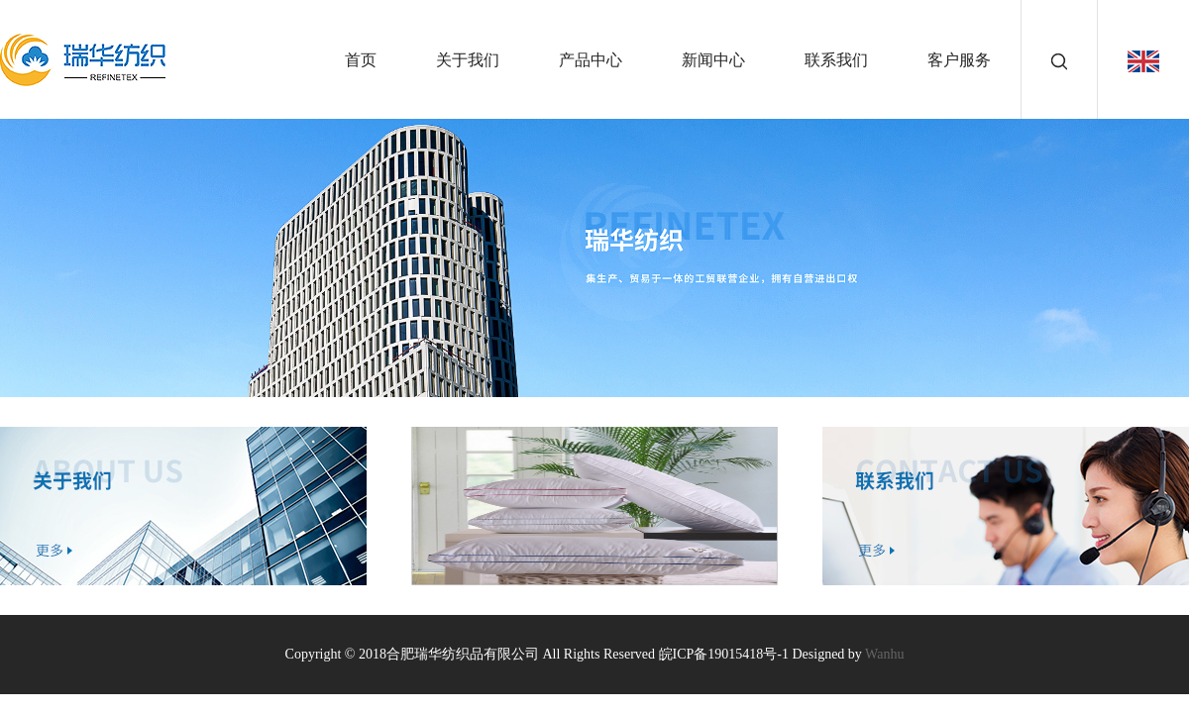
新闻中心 (713, 59)
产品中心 (590, 59)
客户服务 (959, 59)
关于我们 (467, 59)
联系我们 (836, 59)
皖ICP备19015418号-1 (724, 654)
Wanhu (884, 654)
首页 (361, 59)
